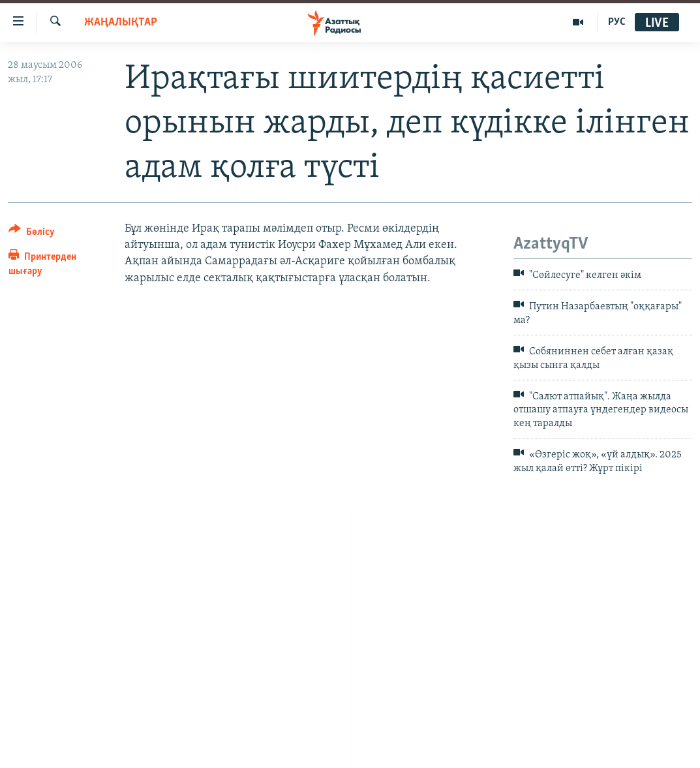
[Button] (31, 234)
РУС (617, 22)
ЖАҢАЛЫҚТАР (120, 22)
